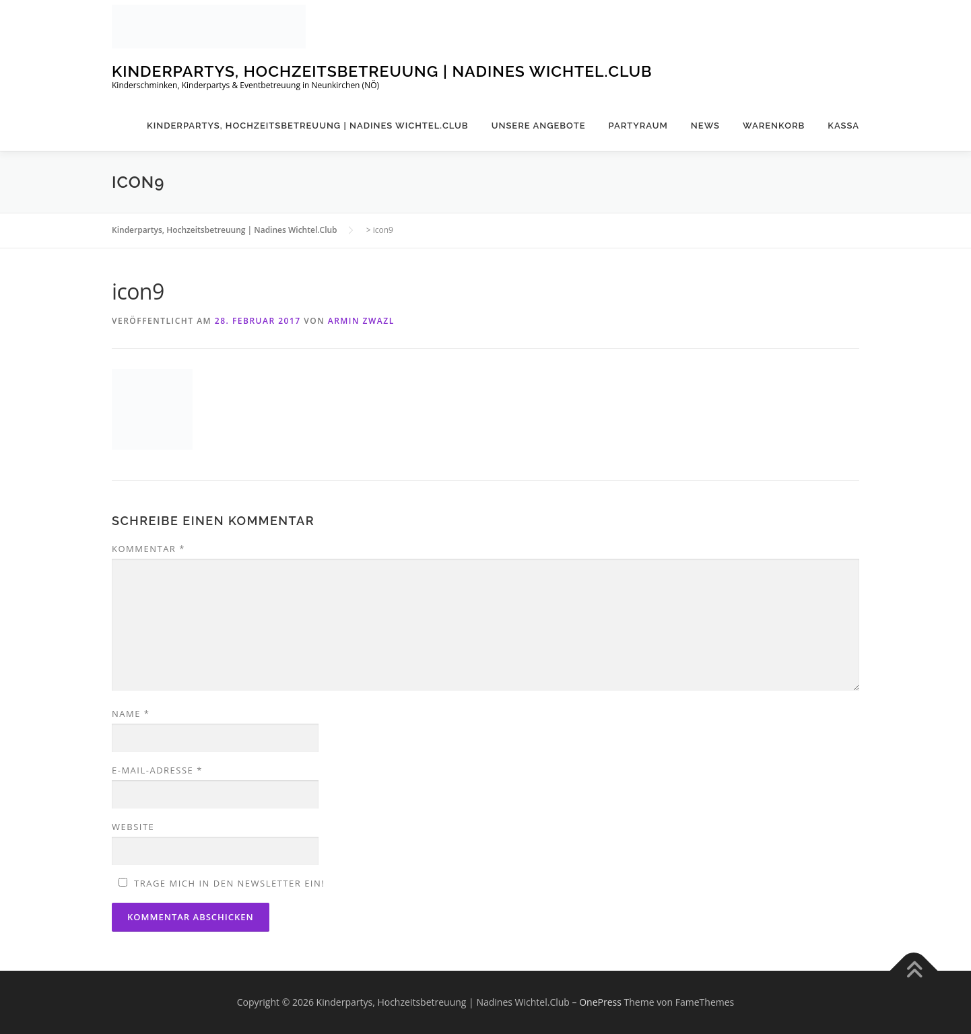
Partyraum (638, 125)
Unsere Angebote (539, 125)
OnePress (600, 1002)
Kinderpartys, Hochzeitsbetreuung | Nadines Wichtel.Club (382, 71)
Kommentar (148, 549)
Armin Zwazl (361, 320)
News (705, 125)
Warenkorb (774, 125)
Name (130, 714)
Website (133, 827)
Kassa (843, 125)
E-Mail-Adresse (157, 770)
